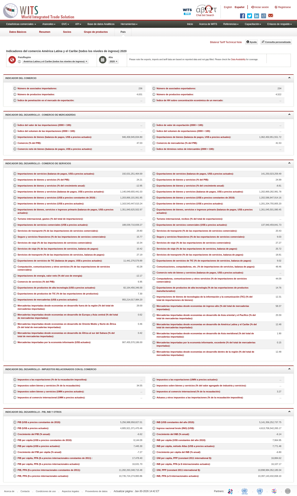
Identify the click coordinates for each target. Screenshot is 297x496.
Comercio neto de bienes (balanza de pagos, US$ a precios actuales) (55, 149)
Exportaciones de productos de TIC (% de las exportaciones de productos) (58, 293)
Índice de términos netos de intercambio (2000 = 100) (185, 149)
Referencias (231, 24)
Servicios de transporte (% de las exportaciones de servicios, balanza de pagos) (200, 254)
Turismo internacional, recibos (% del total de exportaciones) (189, 219)
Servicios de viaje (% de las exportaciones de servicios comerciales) (193, 243)
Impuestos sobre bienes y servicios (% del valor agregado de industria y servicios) (201, 385)
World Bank (289, 491)
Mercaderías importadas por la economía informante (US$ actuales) (54, 342)
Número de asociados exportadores (176, 88)
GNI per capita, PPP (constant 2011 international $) (184, 458)
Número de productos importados (36, 94)
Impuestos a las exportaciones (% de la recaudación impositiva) (52, 379)
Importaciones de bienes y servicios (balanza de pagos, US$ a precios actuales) (61, 191)
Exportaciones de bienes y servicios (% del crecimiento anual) (190, 185)
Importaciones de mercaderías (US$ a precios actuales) (47, 299)
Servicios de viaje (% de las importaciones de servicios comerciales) (54, 243)
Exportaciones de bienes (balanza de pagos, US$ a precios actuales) (193, 137)
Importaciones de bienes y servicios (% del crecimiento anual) (51, 185)
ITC (231, 491)
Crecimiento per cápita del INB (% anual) (178, 452)
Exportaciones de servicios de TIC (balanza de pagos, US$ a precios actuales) (59, 260)
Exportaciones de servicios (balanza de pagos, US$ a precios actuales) (195, 173)
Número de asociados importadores (37, 88)
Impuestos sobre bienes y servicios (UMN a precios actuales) (51, 391)
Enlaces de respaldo (279, 24)
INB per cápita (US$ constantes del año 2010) (181, 440)
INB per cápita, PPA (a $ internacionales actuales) (183, 464)
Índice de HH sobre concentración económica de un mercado (190, 100)
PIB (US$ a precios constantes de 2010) (39, 422)
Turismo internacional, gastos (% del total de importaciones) (50, 219)
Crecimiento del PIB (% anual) (34, 434)
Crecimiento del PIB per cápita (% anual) (39, 452)
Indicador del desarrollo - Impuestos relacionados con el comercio (148, 369)
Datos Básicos (17, 31)
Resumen (44, 31)
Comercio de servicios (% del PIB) (36, 281)
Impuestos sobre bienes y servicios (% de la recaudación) (49, 385)
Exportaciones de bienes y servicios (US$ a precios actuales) (190, 203)
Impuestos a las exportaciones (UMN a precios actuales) (187, 379)
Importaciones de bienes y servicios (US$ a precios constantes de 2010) (57, 197)
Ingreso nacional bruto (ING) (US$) (175, 428)
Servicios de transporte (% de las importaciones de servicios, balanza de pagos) (61, 254)
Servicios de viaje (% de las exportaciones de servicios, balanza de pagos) (197, 248)
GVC (65, 24)
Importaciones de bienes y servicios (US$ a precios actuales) (50, 203)
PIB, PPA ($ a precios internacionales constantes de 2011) (49, 470)
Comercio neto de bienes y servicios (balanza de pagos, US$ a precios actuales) (200, 272)
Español (239, 7)
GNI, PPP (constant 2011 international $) (178, 470)
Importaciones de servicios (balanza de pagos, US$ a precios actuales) (56, 173)
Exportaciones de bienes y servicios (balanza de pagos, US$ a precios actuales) (200, 191)
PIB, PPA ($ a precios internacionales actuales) (43, 476)
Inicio (190, 24)
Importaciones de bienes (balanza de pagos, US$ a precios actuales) (54, 137)
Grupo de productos (96, 31)
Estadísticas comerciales (21, 24)
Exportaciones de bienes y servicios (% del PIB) (182, 179)
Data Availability (238, 59)
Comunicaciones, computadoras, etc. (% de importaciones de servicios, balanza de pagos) (205, 266)
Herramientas (129, 24)
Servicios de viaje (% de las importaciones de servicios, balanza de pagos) (58, 248)
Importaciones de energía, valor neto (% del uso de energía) (50, 275)
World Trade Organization (274, 491)
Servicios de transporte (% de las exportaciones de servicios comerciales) (197, 231)
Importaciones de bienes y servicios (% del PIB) (43, 179)
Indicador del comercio (148, 77)
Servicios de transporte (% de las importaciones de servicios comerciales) (58, 231)
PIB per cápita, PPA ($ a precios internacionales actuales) (48, 464)
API (78, 24)
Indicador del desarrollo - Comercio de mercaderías (148, 114)
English (228, 7)
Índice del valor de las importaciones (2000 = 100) (44, 125)
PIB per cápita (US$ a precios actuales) (39, 446)
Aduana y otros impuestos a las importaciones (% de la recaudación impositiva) (200, 397)
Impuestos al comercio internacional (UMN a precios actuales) (51, 397)
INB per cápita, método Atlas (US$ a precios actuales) (185, 446)
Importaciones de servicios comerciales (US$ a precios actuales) (52, 225)
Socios (67, 31)
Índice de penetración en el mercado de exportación (45, 100)
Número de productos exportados (175, 94)
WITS (41, 10)
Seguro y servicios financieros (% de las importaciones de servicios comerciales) (61, 237)
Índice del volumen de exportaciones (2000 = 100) (183, 131)
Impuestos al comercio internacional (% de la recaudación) (188, 391)
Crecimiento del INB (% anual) (173, 434)
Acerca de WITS (208, 24)
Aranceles (48, 24)
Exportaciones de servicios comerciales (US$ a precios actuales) (191, 225)
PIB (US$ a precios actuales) (33, 428)
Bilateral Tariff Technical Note (226, 42)
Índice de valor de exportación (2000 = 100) (180, 125)
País (123, 31)
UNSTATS (260, 491)
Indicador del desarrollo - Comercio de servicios (148, 163)
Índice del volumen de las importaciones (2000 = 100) (46, 131)
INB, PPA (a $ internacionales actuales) (177, 476)
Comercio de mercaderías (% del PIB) (177, 143)
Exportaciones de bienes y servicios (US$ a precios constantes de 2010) (195, 197)
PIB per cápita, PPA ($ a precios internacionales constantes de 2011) (55, 458)
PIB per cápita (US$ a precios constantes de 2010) (44, 440)
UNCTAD (245, 491)
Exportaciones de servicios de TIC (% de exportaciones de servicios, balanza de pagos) (204, 260)
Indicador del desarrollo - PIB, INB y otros (148, 411)
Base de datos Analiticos (100, 24)
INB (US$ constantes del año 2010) (175, 422)
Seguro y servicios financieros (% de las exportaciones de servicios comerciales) (200, 237)
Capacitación (253, 24)
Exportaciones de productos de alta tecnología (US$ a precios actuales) (56, 287)
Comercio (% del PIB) (29, 143)
